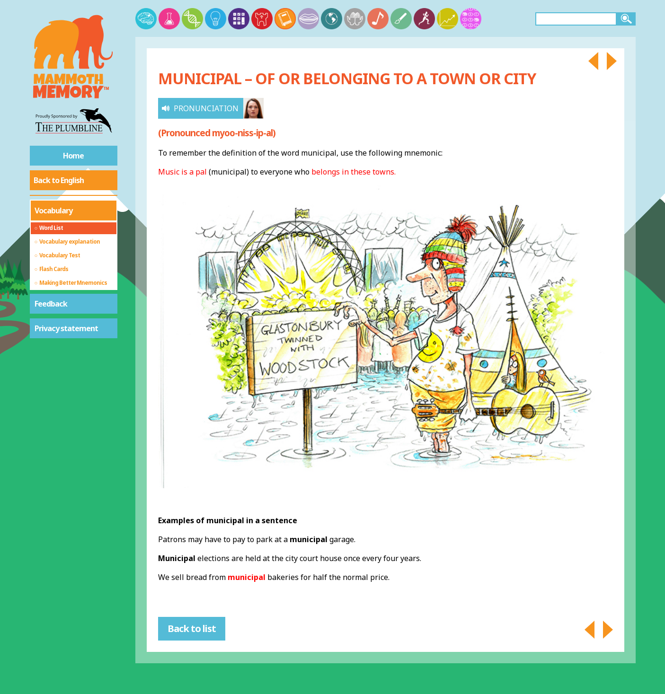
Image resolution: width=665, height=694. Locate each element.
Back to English (59, 180)
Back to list (192, 628)
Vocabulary (53, 210)
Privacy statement (66, 328)
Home (73, 155)
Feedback (51, 304)
